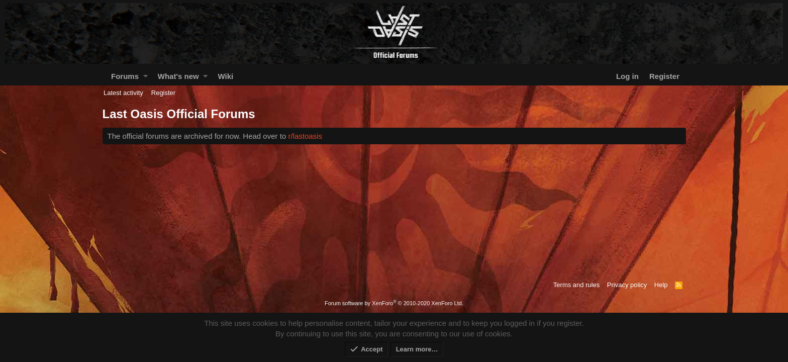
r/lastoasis (305, 136)
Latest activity (123, 93)
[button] (145, 76)
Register (163, 93)
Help (661, 285)
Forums (125, 76)
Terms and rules (576, 285)
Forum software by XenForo (394, 303)
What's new (178, 76)
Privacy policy (627, 285)
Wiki (225, 76)
